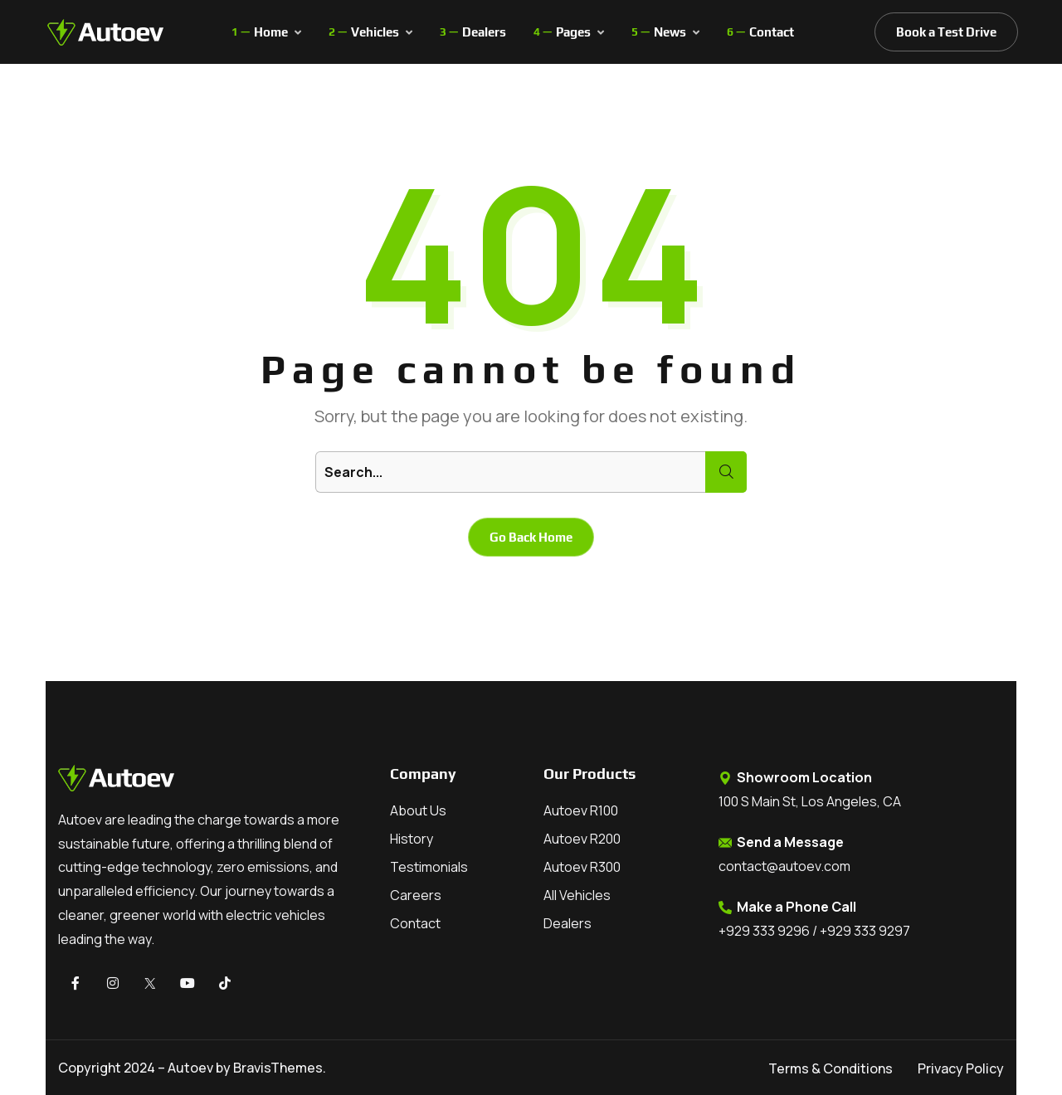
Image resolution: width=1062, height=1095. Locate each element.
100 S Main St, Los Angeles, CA (810, 801)
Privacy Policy (961, 1068)
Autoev (190, 1067)
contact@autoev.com (784, 866)
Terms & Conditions (830, 1068)
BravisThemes (278, 1067)
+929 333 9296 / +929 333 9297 (814, 931)
